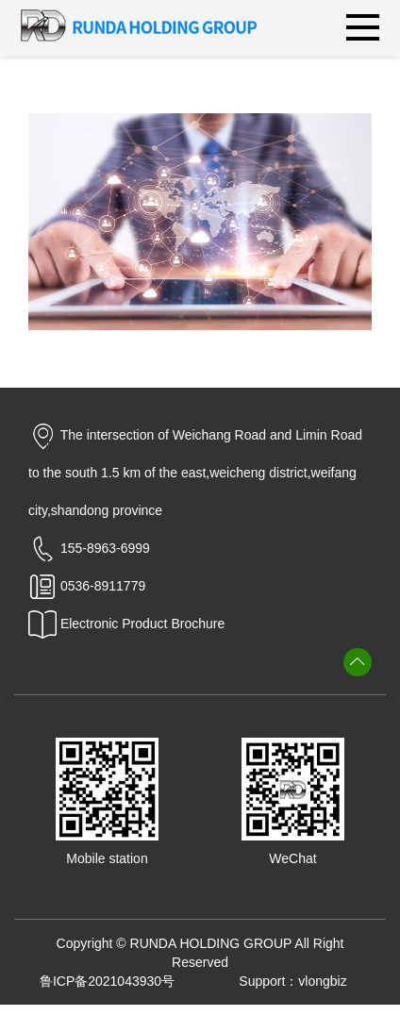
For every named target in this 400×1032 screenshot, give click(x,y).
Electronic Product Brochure (126, 623)
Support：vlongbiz (292, 981)
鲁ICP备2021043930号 (107, 981)
